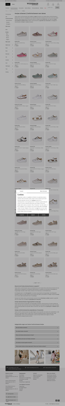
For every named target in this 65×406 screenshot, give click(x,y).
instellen (43, 214)
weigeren (33, 214)
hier (37, 208)
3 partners (34, 200)
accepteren (22, 214)
